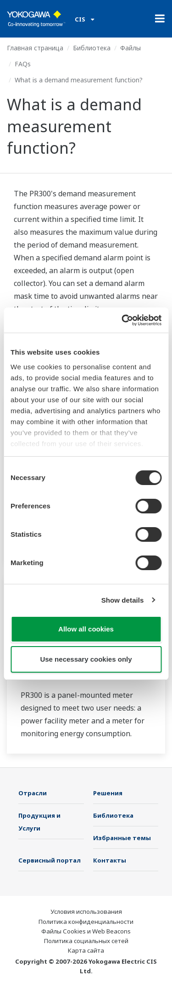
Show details (122, 600)
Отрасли (32, 793)
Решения (107, 793)
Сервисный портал (49, 860)
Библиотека (92, 47)
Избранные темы (122, 838)
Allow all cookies (86, 629)
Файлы (130, 47)
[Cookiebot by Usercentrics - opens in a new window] (122, 320)
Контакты (109, 860)
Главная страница (35, 47)
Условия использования (86, 911)
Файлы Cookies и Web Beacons (86, 931)
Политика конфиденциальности (86, 921)
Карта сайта (86, 950)
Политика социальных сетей (86, 941)
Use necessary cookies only (86, 659)
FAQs (23, 63)
